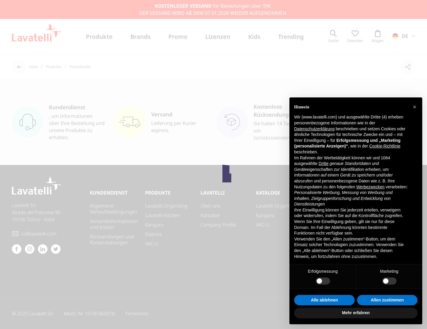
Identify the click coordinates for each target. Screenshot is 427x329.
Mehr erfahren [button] (355, 312)
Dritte (324, 163)
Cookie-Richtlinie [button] (384, 146)
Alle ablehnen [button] (324, 300)
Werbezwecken (370, 186)
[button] (414, 107)
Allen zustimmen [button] (387, 300)
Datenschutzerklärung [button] (314, 128)
